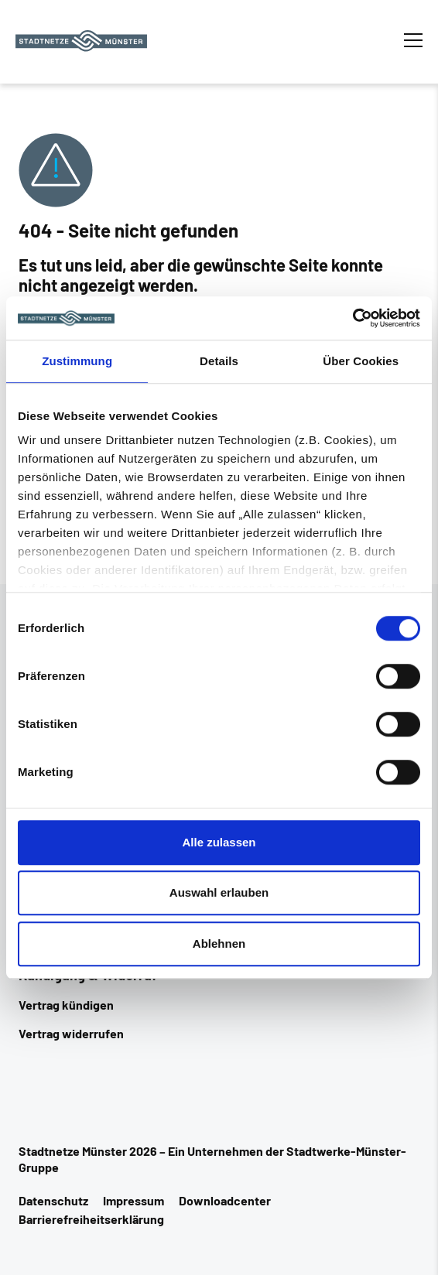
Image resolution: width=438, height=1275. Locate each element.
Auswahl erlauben (219, 892)
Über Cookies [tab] (361, 360)
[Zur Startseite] (81, 41)
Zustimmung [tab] (77, 360)
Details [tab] (219, 360)
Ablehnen (219, 943)
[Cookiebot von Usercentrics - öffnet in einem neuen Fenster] (352, 318)
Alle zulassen (218, 842)
